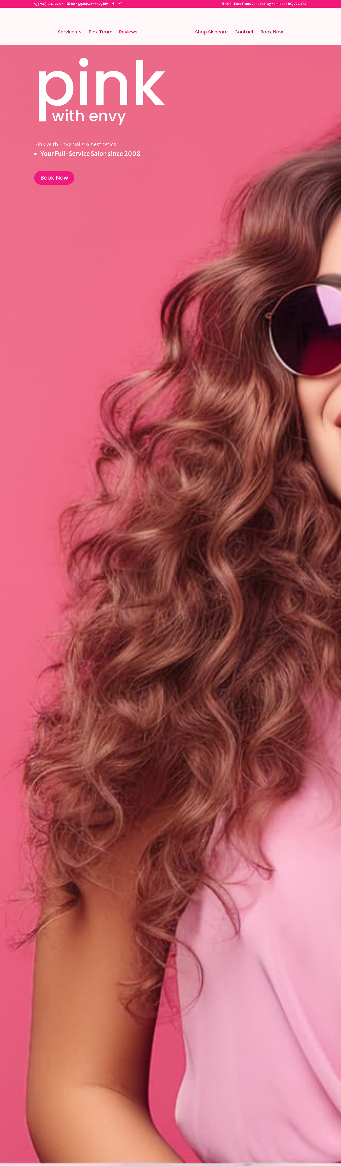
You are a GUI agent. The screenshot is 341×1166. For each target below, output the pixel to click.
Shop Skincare (211, 32)
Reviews (128, 32)
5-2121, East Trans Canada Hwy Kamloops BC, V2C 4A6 (264, 4)
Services (67, 32)
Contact (244, 32)
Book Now (271, 32)
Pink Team (100, 32)
